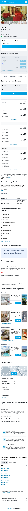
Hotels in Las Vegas (5, 468)
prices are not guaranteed (6, 492)
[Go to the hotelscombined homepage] (9, 1)
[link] (7, 306)
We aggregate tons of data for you (14, 498)
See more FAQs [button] (14, 424)
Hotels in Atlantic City (5, 480)
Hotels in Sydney (4, 473)
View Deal (18, 320)
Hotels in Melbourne (5, 472)
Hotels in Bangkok (5, 486)
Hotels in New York (5, 479)
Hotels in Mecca (4, 470)
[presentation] (9, 24)
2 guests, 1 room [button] (5, 43)
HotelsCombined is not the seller (14, 496)
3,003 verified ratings (13, 36)
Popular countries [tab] (12, 462)
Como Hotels (10, 508)
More (2, 190)
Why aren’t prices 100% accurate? (14, 500)
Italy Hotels (9, 506)
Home (4, 506)
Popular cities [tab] (4, 462)
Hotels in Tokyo (4, 484)
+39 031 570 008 (5, 34)
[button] (2, 2)
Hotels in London (4, 482)
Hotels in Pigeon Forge (5, 475)
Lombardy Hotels (18, 506)
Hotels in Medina (4, 477)
